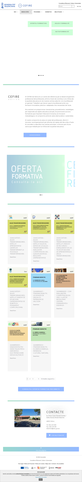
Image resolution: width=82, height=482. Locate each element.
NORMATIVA (48, 12)
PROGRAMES (39, 12)
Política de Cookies (40, 463)
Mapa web (48, 463)
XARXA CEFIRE (26, 12)
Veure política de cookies (41, 477)
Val (77, 6)
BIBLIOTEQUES (60, 12)
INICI (17, 12)
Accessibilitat (60, 463)
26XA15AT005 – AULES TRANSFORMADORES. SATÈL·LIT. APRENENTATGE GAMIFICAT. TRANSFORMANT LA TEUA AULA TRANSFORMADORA (17, 246)
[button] (67, 12)
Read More (13, 257)
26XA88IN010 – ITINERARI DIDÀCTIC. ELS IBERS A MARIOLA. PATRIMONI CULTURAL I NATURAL (40, 349)
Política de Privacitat (29, 463)
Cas (80, 6)
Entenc (40, 479)
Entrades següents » (48, 379)
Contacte (54, 463)
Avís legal (20, 463)
